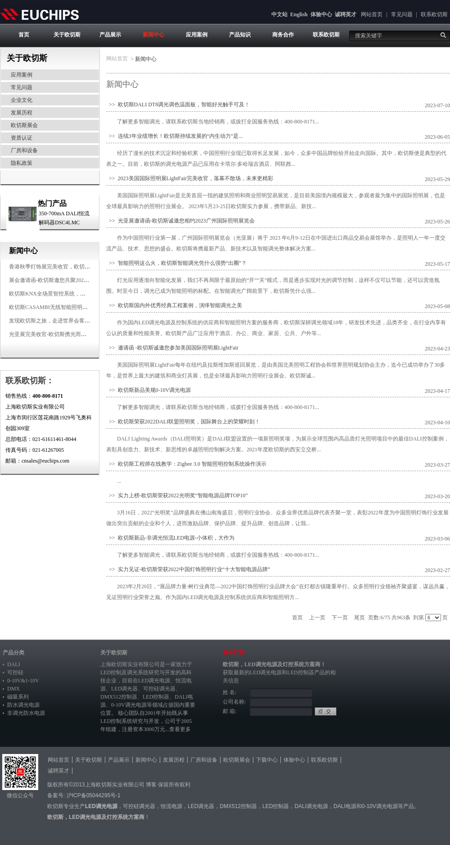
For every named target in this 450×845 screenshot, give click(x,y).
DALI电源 (344, 806)
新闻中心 (153, 35)
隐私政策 (21, 163)
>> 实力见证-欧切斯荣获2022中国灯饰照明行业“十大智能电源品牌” (188, 569)
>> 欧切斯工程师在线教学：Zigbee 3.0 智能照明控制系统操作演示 (186, 464)
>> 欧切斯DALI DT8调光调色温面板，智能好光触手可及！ (178, 104)
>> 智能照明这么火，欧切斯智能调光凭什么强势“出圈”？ (176, 263)
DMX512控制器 (118, 697)
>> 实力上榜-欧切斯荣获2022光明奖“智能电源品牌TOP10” (177, 495)
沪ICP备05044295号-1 (94, 795)
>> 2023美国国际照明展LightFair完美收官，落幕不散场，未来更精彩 (189, 178)
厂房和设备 (24, 150)
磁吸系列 (18, 697)
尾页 (359, 617)
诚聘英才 (345, 14)
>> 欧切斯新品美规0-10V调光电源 (148, 390)
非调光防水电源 (26, 713)
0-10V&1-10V (23, 680)
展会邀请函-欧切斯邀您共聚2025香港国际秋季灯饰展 (72, 280)
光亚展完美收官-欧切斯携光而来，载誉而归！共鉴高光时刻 (80, 334)
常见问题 (402, 14)
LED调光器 (124, 689)
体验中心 (321, 14)
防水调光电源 (23, 705)
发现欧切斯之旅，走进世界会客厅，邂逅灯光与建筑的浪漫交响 (84, 321)
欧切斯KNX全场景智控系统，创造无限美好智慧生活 (71, 294)
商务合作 (283, 35)
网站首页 (371, 14)
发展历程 (21, 112)
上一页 (317, 617)
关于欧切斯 (67, 35)
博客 (151, 784)
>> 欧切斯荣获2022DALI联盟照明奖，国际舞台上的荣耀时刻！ (183, 421)
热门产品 (52, 203)
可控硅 (15, 672)
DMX (13, 689)
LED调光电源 (154, 680)
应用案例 (196, 35)
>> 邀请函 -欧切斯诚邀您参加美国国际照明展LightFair (172, 348)
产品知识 (240, 35)
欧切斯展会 (24, 125)
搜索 (443, 35)
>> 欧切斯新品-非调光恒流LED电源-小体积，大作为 (170, 538)
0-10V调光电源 (129, 705)
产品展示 (110, 35)
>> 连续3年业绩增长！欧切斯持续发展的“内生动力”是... (174, 136)
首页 (23, 35)
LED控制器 (156, 697)
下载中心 (267, 760)
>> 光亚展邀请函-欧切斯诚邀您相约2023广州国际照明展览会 (180, 221)
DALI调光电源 (311, 806)
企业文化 (21, 100)
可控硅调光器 (159, 689)
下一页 (340, 617)
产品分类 (13, 653)
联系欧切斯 (434, 14)
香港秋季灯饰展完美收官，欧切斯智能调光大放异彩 (71, 266)
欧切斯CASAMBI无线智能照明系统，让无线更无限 (70, 307)
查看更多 (180, 729)
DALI (13, 664)
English (299, 14)
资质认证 (21, 138)
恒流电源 (171, 806)
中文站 (279, 14)
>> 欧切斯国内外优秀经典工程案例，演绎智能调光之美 (174, 305)
